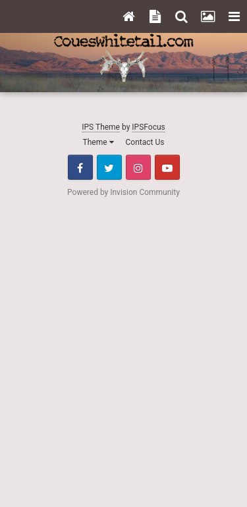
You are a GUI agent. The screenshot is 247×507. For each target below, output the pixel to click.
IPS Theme (101, 127)
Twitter (109, 167)
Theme (98, 142)
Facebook (80, 167)
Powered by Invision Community (123, 192)
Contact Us (145, 142)
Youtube (167, 167)
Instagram (138, 167)
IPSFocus (148, 127)
